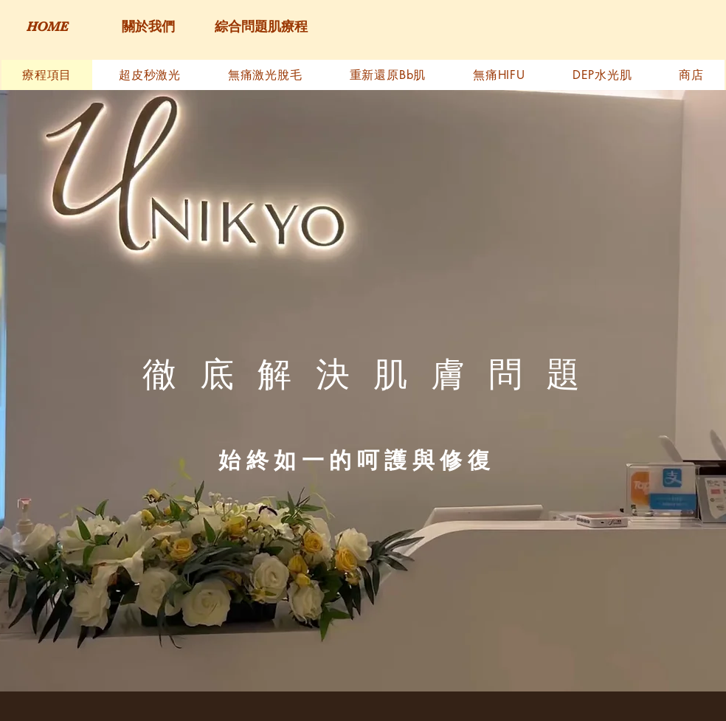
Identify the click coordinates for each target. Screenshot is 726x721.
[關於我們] (147, 27)
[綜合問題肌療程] (261, 27)
